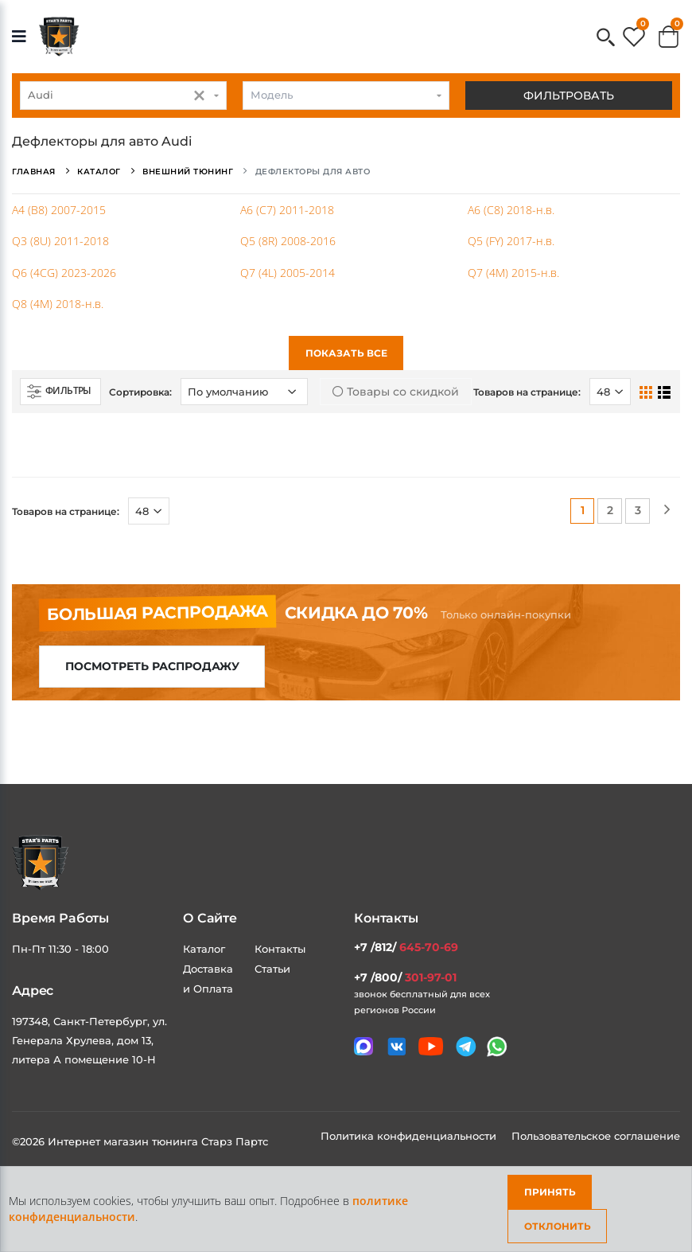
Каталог (204, 948)
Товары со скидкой (395, 391)
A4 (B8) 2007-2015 (59, 209)
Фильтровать (568, 95)
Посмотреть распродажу (152, 666)
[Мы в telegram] (466, 1047)
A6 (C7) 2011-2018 (287, 209)
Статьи (272, 968)
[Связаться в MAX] (363, 1046)
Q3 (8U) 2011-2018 (60, 240)
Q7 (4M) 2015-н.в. (513, 272)
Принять (550, 1192)
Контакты (280, 948)
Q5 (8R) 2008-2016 (288, 240)
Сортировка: (140, 392)
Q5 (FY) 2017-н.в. (511, 240)
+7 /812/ (406, 947)
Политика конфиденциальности (410, 1135)
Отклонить (557, 1226)
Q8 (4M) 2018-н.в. (57, 303)
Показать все (346, 353)
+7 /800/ (405, 977)
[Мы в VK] (397, 1047)
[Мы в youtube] (430, 1046)
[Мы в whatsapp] (497, 1047)
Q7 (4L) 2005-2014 (287, 272)
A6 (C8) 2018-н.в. (511, 209)
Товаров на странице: (527, 392)
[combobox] (123, 95)
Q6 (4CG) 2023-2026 (64, 272)
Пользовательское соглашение (595, 1135)
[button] (606, 38)
